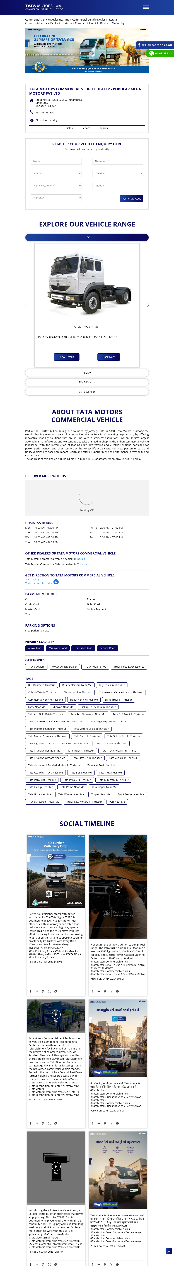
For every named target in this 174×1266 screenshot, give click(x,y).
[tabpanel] (87, 50)
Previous (26, 306)
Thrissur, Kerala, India (38, 583)
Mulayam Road (58, 648)
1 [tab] (87, 69)
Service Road (107, 648)
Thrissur (82, 564)
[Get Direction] (56, 583)
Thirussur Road (83, 648)
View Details (66, 357)
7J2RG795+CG (33, 580)
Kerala (81, 559)
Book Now (109, 357)
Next (148, 306)
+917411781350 (45, 112)
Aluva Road (35, 648)
